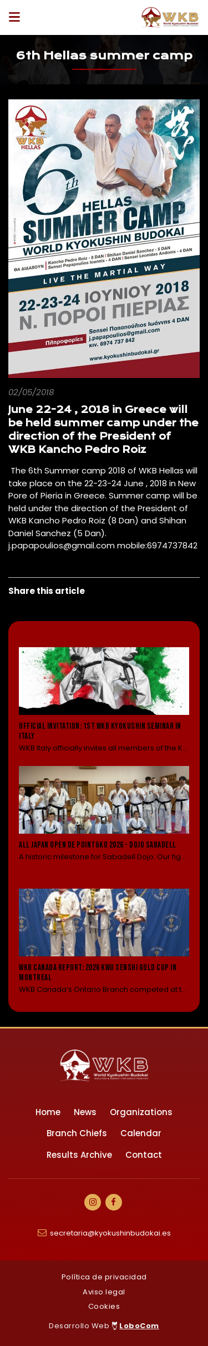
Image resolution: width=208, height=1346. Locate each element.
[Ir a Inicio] (170, 17)
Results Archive (79, 1155)
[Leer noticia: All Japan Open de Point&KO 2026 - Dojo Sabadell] (104, 821)
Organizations (141, 1112)
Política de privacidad (104, 1277)
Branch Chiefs (77, 1133)
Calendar (140, 1133)
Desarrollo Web (104, 1325)
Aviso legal (104, 1292)
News (85, 1112)
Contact (143, 1155)
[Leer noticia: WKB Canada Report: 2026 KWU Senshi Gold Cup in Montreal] (104, 942)
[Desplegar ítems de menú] (17, 17)
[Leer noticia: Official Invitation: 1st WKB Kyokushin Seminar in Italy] (104, 700)
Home (47, 1112)
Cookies (104, 1306)
